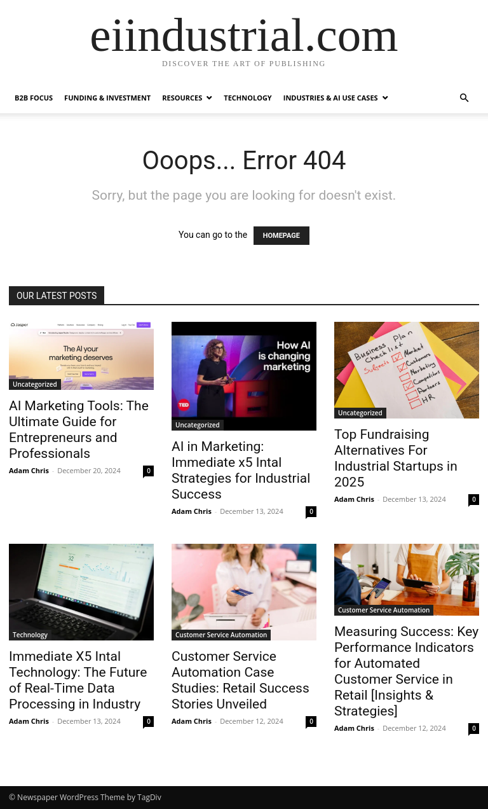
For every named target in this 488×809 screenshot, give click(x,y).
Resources (182, 97)
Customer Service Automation (221, 634)
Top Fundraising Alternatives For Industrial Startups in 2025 (396, 458)
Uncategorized (35, 384)
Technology (247, 97)
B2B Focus (34, 97)
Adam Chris (29, 470)
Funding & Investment (107, 97)
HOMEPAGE (281, 236)
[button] (464, 98)
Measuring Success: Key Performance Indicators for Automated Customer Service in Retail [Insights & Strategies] (406, 671)
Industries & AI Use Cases (330, 97)
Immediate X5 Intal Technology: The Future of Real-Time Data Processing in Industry (78, 680)
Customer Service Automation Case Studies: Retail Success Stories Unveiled (240, 680)
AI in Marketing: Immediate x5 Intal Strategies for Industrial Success (241, 470)
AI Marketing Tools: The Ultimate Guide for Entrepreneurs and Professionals (79, 429)
